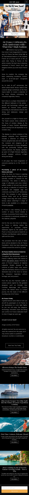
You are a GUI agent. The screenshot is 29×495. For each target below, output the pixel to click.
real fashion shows (13, 260)
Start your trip (14, 491)
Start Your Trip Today (14, 345)
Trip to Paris (14, 34)
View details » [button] (14, 375)
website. (10, 205)
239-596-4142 (14, 2)
